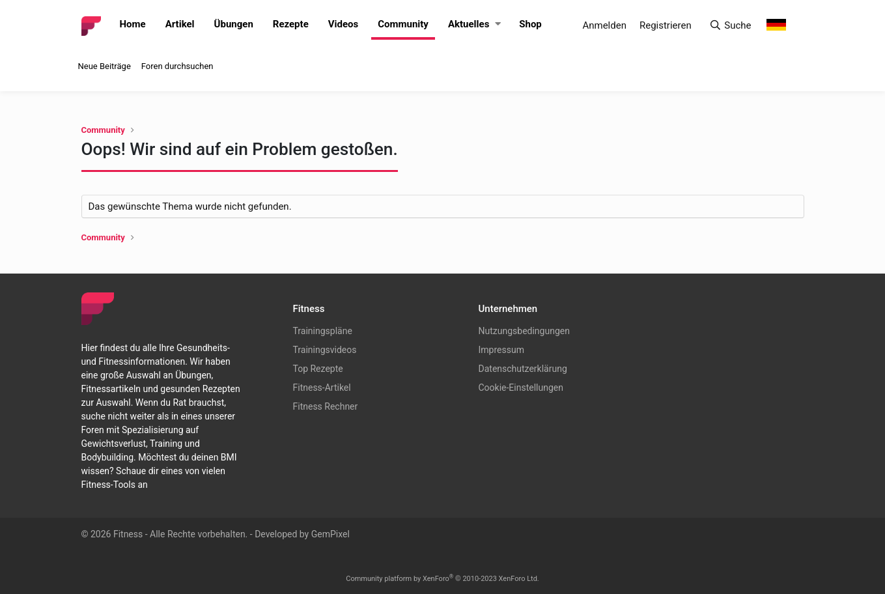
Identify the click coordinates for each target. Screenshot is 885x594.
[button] (498, 24)
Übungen (233, 24)
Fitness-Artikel (322, 387)
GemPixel (330, 534)
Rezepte (291, 24)
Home (133, 24)
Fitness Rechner (325, 406)
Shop (530, 24)
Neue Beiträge (104, 66)
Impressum (501, 350)
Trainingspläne (322, 331)
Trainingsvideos (325, 350)
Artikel (180, 24)
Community (403, 24)
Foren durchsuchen (177, 66)
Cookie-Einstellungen (521, 387)
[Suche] (730, 25)
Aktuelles (468, 24)
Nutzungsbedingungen (524, 331)
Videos (343, 24)
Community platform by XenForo (442, 578)
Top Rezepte (318, 368)
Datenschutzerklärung (523, 368)
